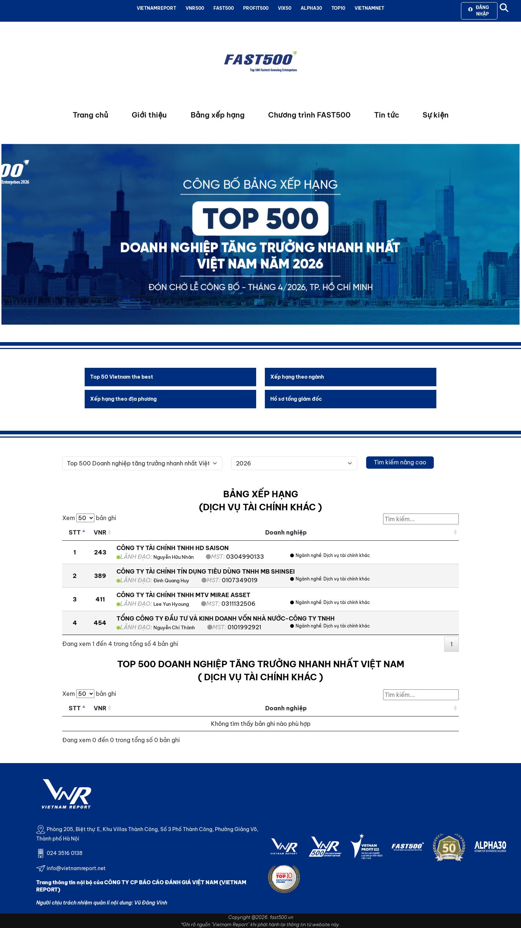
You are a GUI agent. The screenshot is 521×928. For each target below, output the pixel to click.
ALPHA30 (311, 8)
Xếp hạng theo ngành (297, 377)
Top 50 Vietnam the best (121, 377)
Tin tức (386, 114)
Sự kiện (436, 114)
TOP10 (338, 8)
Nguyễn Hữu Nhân (173, 557)
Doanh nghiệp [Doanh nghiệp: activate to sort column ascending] (286, 532)
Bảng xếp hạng (218, 114)
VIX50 (284, 8)
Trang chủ (90, 114)
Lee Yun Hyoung (171, 604)
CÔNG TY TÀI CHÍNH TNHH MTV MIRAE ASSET (183, 595)
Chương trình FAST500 (309, 114)
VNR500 (195, 8)
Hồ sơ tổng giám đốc (296, 399)
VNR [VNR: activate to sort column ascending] (100, 532)
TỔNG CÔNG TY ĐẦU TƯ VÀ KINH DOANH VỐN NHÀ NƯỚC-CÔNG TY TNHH (226, 618)
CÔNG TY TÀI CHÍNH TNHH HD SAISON (173, 548)
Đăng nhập (478, 11)
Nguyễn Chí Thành (174, 627)
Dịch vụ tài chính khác (346, 555)
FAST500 (223, 8)
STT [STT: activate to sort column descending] (75, 532)
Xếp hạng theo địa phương (123, 399)
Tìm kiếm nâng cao (400, 462)
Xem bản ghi (89, 518)
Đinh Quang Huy (171, 580)
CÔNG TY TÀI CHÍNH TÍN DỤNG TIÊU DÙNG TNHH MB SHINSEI (206, 571)
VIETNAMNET (369, 8)
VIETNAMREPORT (156, 8)
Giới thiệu (149, 114)
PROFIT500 (255, 8)
